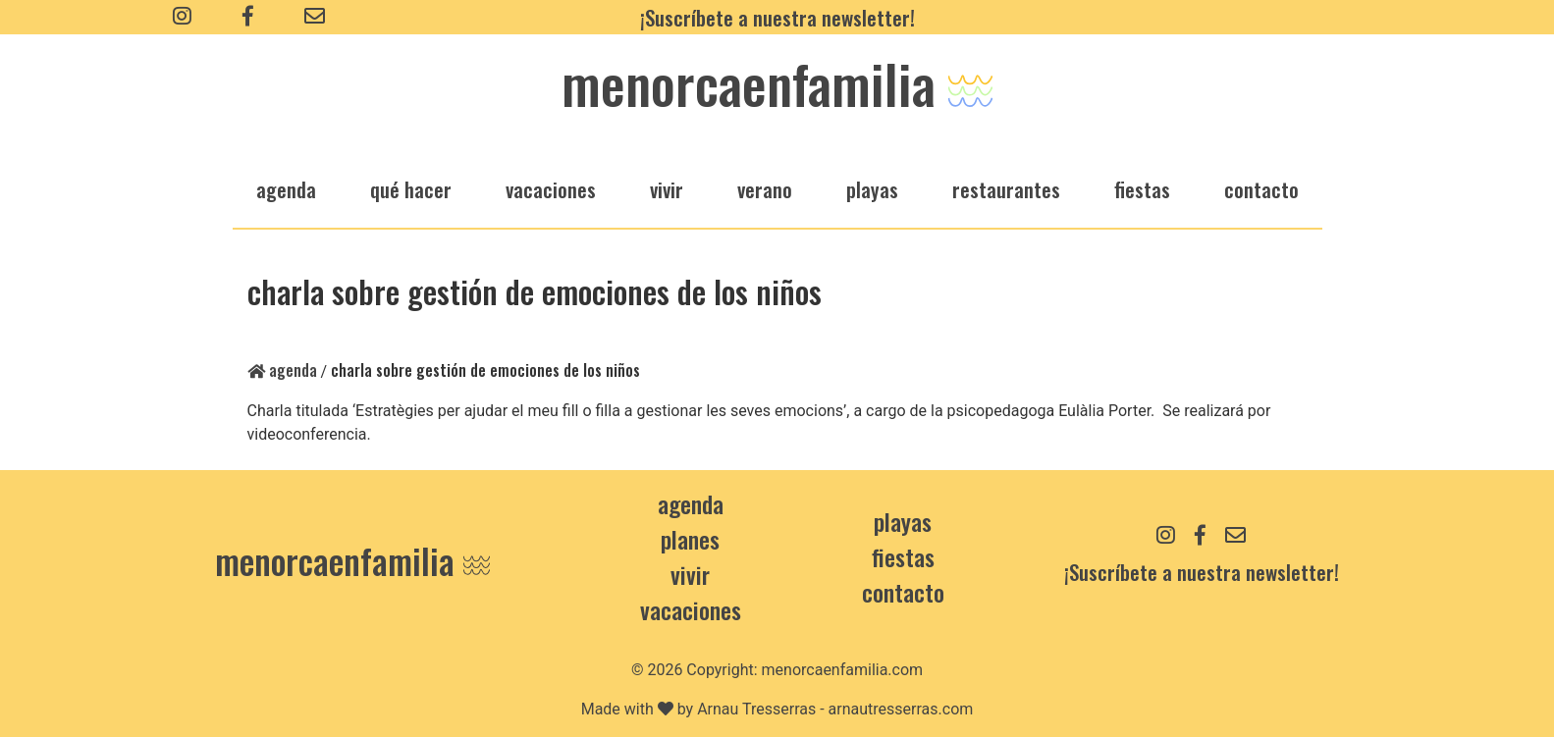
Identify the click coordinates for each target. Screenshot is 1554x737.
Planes (690, 538)
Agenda (282, 370)
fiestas (1142, 189)
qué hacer (411, 189)
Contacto (1261, 189)
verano (764, 189)
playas (872, 189)
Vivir (690, 574)
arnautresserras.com (901, 709)
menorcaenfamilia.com (843, 669)
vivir (666, 189)
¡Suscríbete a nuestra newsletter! (777, 17)
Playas (903, 521)
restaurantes (1006, 189)
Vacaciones (690, 609)
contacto (903, 591)
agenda (286, 189)
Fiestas (903, 556)
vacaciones (551, 189)
